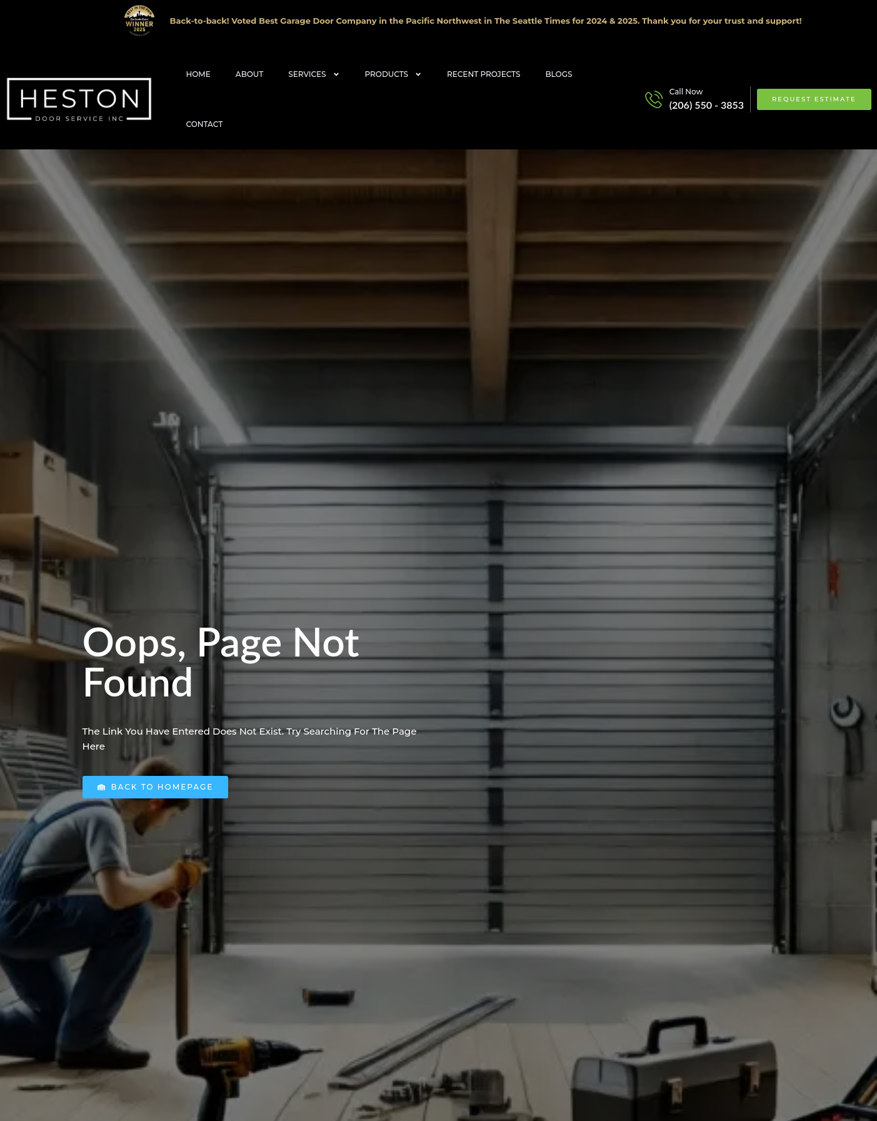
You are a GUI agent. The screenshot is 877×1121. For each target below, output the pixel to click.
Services (313, 74)
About (249, 74)
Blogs (559, 74)
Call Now (686, 91)
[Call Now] (654, 99)
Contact (204, 124)
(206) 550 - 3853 (706, 105)
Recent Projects (483, 74)
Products (394, 74)
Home (198, 74)
